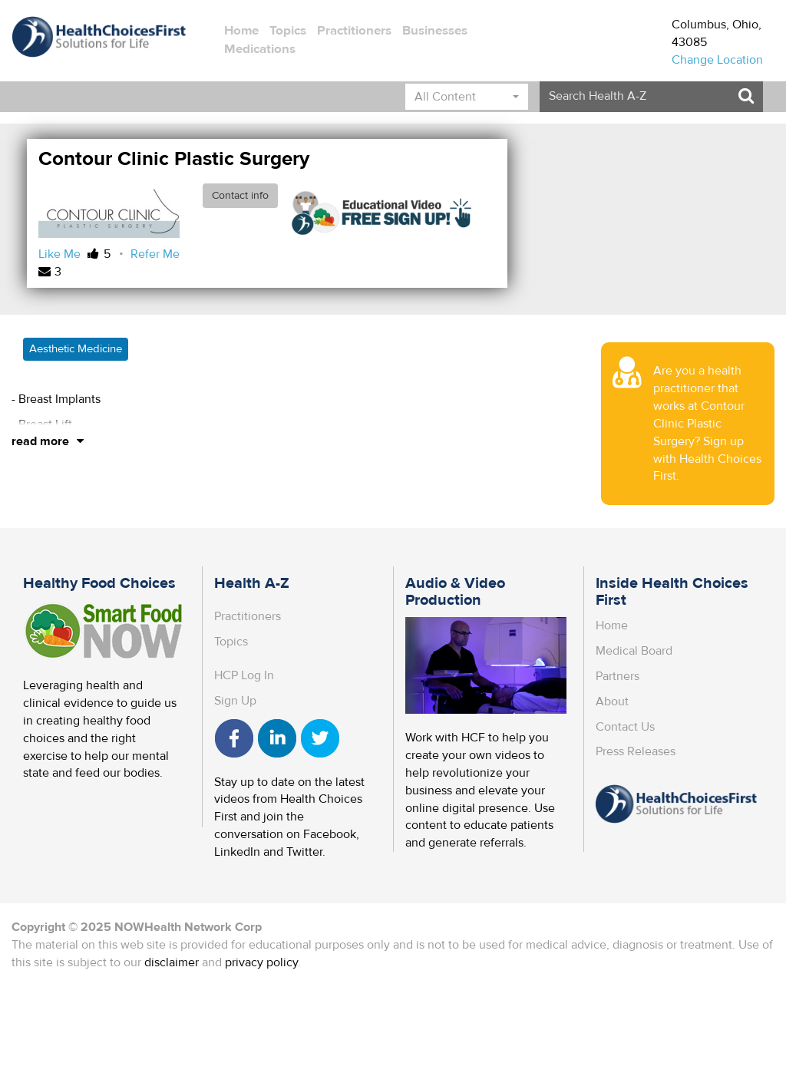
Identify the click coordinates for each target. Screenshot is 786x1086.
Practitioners (354, 30)
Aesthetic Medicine (75, 349)
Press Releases (635, 751)
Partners (617, 676)
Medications (260, 49)
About (612, 701)
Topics (287, 30)
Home (241, 30)
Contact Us (625, 726)
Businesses (434, 30)
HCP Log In (244, 675)
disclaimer (171, 962)
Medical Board (634, 651)
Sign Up (235, 700)
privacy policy (261, 962)
